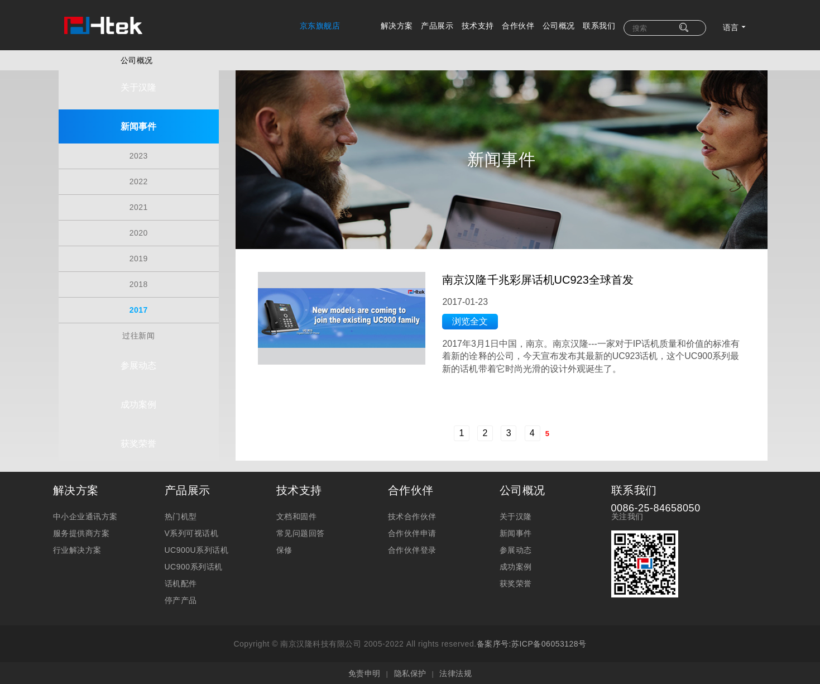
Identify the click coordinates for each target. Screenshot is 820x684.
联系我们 (599, 25)
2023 (139, 146)
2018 (139, 275)
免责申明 (364, 672)
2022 (139, 172)
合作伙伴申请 (412, 532)
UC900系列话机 (194, 565)
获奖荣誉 (138, 429)
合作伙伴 (518, 25)
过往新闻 (138, 326)
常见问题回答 (300, 532)
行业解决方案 (77, 548)
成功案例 (138, 390)
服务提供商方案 (81, 532)
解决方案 (397, 25)
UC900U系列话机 (197, 548)
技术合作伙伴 (412, 515)
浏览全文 (478, 335)
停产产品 (181, 599)
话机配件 (181, 582)
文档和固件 (296, 515)
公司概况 (559, 25)
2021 (139, 198)
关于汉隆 (138, 82)
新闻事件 (138, 121)
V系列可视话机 (192, 532)
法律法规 (455, 672)
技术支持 (478, 25)
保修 (284, 548)
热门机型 (181, 515)
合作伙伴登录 (412, 548)
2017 (139, 300)
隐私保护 (410, 672)
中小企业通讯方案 (85, 515)
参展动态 (138, 351)
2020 (139, 223)
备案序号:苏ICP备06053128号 (532, 642)
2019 (139, 249)
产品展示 (437, 25)
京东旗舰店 (320, 25)
